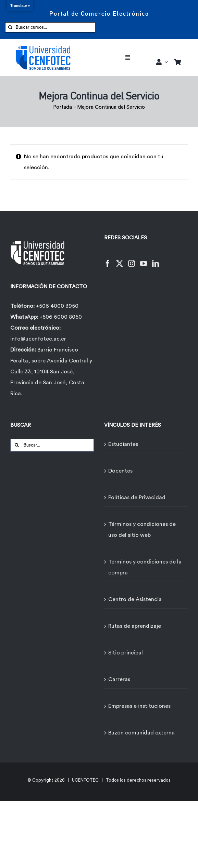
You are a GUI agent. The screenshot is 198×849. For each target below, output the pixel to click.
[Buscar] (10, 27)
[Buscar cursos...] (50, 27)
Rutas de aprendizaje (134, 626)
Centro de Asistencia (135, 599)
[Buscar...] (52, 445)
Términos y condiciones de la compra (145, 567)
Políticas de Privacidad (136, 497)
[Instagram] (131, 259)
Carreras (119, 679)
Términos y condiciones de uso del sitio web (142, 529)
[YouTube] (143, 259)
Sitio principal (125, 652)
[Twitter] (119, 259)
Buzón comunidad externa (141, 732)
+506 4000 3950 (57, 306)
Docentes (120, 471)
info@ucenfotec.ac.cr (38, 339)
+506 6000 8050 (60, 317)
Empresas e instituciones (139, 706)
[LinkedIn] (155, 259)
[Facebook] (107, 259)
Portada (62, 107)
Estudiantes (123, 444)
